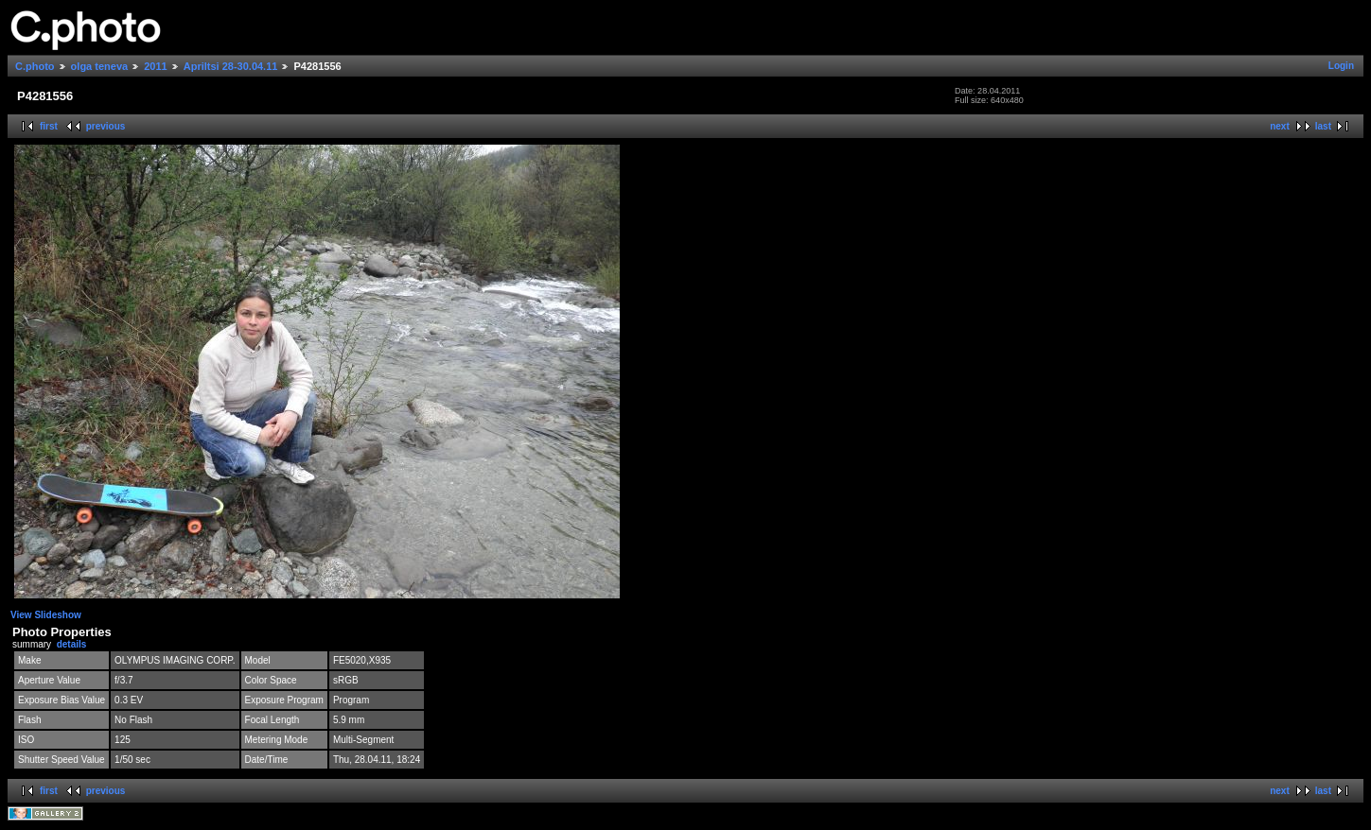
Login (1341, 66)
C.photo (35, 66)
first (49, 126)
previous (106, 126)
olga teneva (100, 66)
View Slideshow (45, 615)
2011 (155, 66)
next (1280, 126)
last (1323, 126)
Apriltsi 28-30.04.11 (231, 66)
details (72, 644)
